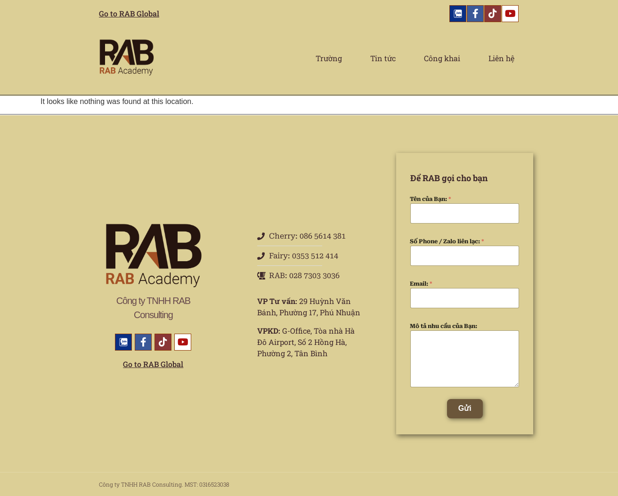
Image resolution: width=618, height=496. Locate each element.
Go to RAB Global (129, 13)
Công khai (442, 58)
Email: (421, 283)
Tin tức (383, 58)
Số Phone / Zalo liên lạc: (447, 241)
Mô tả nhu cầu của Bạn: (443, 326)
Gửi (465, 408)
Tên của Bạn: (430, 199)
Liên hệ (501, 58)
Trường (329, 58)
